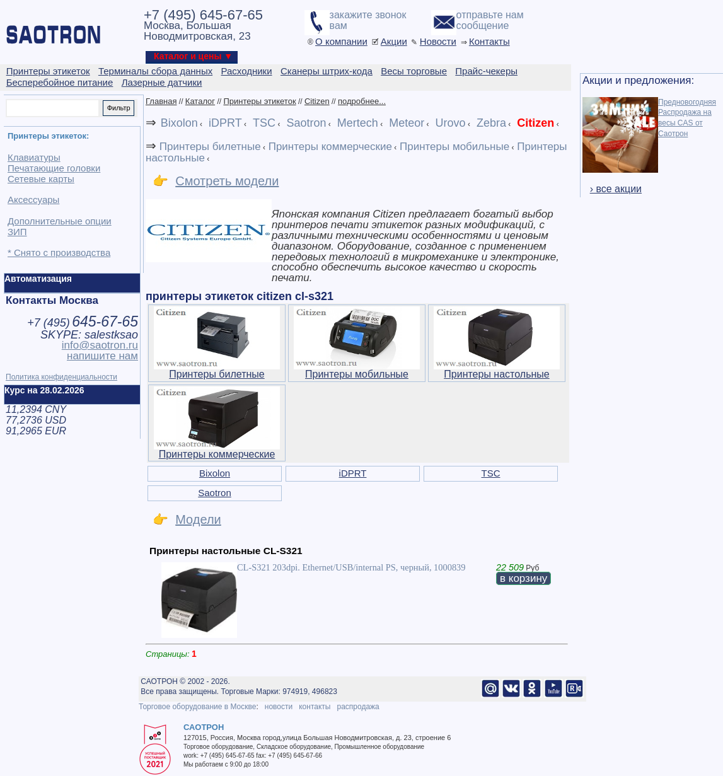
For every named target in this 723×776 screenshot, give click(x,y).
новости (278, 706)
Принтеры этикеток (259, 101)
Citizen (317, 101)
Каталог (200, 101)
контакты (314, 706)
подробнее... (362, 101)
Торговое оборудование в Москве (197, 706)
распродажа (358, 706)
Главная (161, 101)
